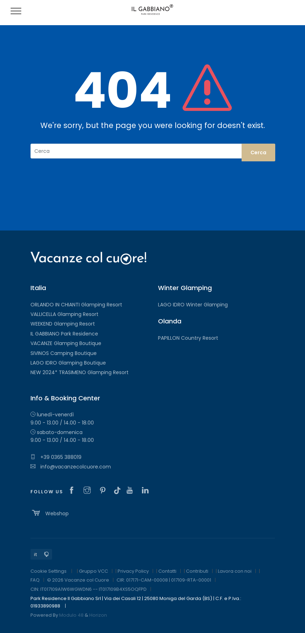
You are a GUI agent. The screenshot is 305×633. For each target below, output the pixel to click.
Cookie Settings (48, 571)
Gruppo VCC (93, 571)
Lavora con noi (235, 571)
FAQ (35, 580)
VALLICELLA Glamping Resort (64, 314)
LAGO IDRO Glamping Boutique (68, 362)
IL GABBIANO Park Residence (64, 333)
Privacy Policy (133, 571)
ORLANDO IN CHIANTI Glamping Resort (76, 304)
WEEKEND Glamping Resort (62, 323)
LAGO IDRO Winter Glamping (193, 304)
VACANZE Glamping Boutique (65, 343)
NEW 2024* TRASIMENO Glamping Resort (79, 372)
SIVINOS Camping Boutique (63, 353)
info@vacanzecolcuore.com (70, 466)
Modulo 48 (71, 615)
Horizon (98, 615)
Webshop (49, 513)
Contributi (197, 571)
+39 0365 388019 (55, 457)
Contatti (167, 571)
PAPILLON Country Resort (188, 338)
